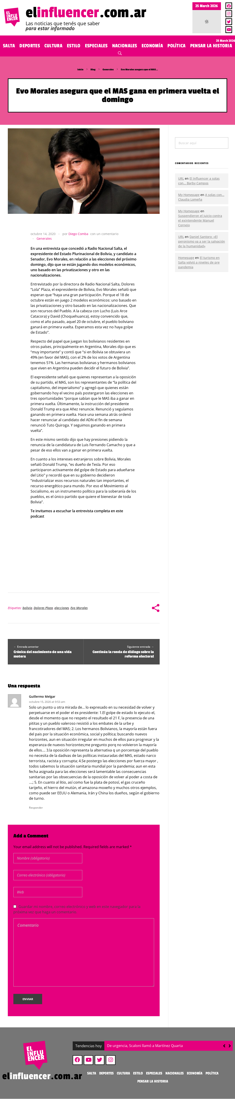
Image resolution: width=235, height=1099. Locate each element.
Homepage (186, 258)
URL (181, 178)
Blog (93, 69)
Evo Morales (79, 608)
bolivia (27, 608)
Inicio (80, 69)
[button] (230, 1046)
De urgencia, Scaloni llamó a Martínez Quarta (145, 1045)
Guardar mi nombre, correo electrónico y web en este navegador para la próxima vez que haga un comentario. (76, 909)
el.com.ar (86, 12)
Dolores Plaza (43, 608)
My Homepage (189, 195)
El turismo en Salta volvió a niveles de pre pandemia (199, 262)
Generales (108, 69)
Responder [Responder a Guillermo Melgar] (36, 808)
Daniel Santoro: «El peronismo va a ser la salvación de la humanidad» (201, 241)
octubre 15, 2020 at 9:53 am (47, 702)
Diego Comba (78, 234)
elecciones (61, 608)
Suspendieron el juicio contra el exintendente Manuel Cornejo (200, 220)
